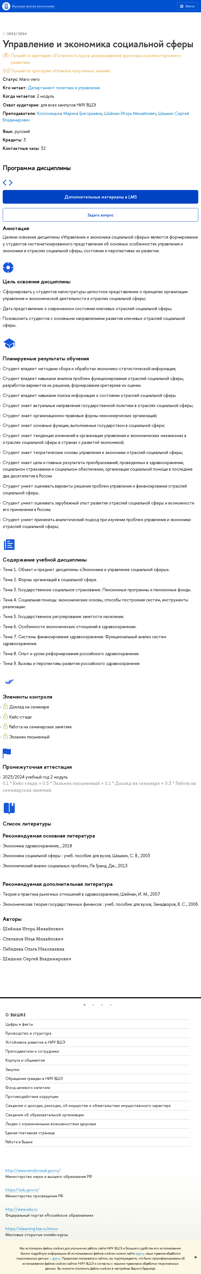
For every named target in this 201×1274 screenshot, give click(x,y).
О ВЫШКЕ (15, 1014)
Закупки (12, 1069)
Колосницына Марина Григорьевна (69, 113)
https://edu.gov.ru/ (22, 1189)
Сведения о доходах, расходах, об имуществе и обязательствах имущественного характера (88, 1105)
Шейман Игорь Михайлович (130, 113)
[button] (84, 1004)
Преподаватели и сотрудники (32, 1051)
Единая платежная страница (30, 1132)
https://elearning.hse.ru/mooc (31, 1228)
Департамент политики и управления (64, 88)
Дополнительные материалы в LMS (100, 197)
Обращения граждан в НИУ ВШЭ (34, 1078)
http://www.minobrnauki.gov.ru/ (32, 1170)
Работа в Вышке (19, 1141)
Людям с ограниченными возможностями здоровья (50, 1123)
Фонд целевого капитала (27, 1087)
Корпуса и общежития (25, 1060)
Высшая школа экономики (33, 6)
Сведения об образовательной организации (44, 1114)
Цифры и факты (19, 1024)
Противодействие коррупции (31, 1096)
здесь (140, 1253)
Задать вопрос (100, 215)
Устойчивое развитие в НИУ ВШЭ (35, 1042)
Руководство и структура (28, 1033)
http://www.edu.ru (21, 1209)
